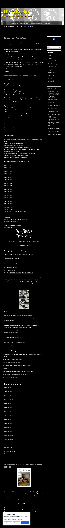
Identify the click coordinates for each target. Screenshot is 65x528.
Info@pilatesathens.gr (9, 227)
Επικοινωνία (23, 26)
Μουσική (50, 75)
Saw (49, 126)
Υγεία (49, 78)
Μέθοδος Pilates (14, 23)
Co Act (50, 57)
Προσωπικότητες (51, 72)
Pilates (50, 58)
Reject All (16, 522)
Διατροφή (50, 67)
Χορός (50, 77)
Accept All (25, 522)
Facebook (6, 71)
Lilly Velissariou (16, 11)
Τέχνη (49, 74)
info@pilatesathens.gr (27, 272)
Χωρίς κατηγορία (51, 81)
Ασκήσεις (52, 60)
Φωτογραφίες (50, 80)
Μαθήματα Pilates (24, 23)
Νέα (48, 70)
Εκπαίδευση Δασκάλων (36, 23)
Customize (8, 522)
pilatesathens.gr (8, 78)
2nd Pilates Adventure (52, 97)
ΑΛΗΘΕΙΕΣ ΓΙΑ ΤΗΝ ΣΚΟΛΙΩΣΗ (53, 111)
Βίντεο (49, 63)
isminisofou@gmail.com (15, 272)
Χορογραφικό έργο (9, 26)
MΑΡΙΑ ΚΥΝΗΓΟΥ (51, 113)
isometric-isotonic (51, 102)
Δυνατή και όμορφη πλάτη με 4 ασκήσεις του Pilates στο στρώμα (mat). (54, 124)
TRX (50, 61)
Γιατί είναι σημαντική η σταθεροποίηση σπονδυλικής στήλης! (53, 119)
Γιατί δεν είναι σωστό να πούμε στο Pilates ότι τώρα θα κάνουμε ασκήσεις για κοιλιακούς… (54, 105)
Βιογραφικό (47, 23)
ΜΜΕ (17, 26)
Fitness (49, 55)
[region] (16, 518)
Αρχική (5, 23)
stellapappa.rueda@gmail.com (11, 221)
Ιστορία (49, 69)
